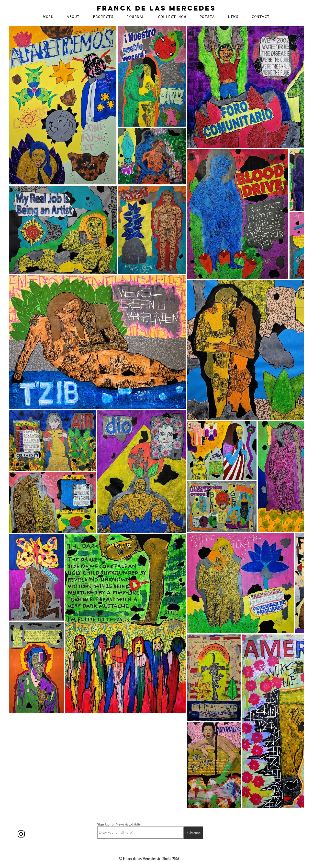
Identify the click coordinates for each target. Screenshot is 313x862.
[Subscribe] (193, 832)
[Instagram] (21, 834)
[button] (48, 16)
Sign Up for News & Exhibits (119, 824)
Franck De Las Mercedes (156, 8)
